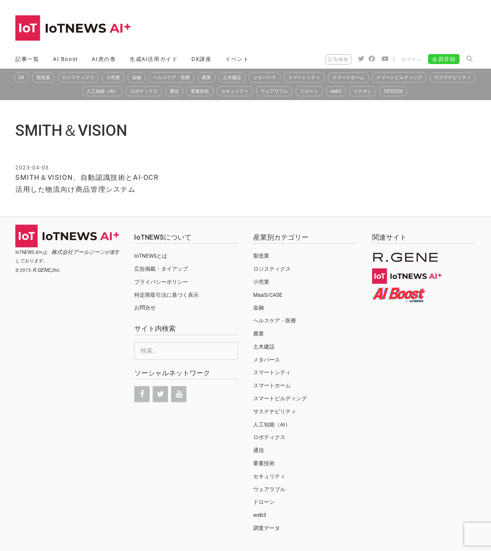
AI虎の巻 (104, 59)
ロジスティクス (78, 77)
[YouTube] (178, 394)
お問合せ (145, 307)
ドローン (309, 91)
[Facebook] (142, 394)
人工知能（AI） (102, 91)
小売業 (113, 77)
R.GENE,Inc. (47, 270)
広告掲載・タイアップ (161, 269)
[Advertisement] (336, 29)
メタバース (264, 77)
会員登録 (444, 59)
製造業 (43, 77)
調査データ (266, 528)
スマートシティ (304, 77)
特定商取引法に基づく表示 (166, 295)
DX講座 (201, 59)
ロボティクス (144, 91)
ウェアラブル (274, 91)
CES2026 (393, 91)
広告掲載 (338, 59)
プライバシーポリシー (161, 282)
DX (21, 77)
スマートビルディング (399, 77)
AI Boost (65, 59)
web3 (335, 91)
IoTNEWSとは (150, 256)
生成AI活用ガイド (154, 59)
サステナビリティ (452, 77)
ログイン (411, 59)
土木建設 (232, 77)
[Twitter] (160, 394)
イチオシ (362, 91)
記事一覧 (27, 59)
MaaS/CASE (267, 295)
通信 (174, 91)
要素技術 (200, 91)
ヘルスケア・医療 (171, 77)
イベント (237, 59)
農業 (206, 77)
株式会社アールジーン (78, 252)
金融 (136, 77)
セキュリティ (235, 91)
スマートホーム (348, 77)
